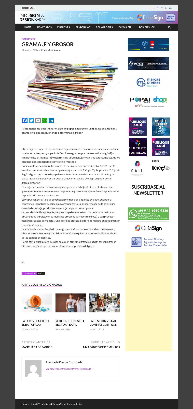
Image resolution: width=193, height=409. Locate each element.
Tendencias (82, 27)
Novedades (44, 27)
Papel (41, 273)
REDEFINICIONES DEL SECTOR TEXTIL (70, 322)
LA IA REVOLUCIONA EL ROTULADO (35, 322)
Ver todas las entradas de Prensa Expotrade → (70, 368)
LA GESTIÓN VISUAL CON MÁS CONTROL (103, 322)
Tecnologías (104, 27)
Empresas (63, 27)
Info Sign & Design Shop (53, 404)
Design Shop (147, 27)
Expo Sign (124, 27)
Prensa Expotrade (50, 50)
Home (27, 27)
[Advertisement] (148, 301)
